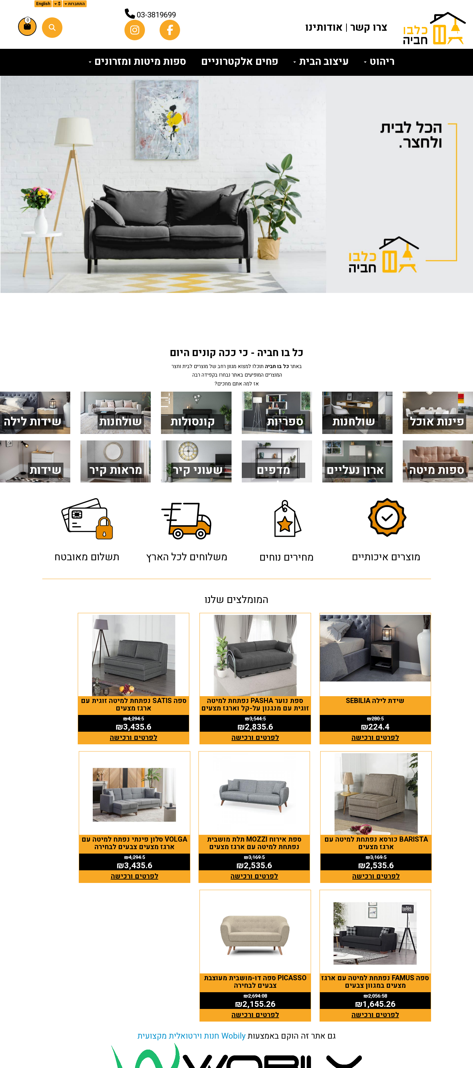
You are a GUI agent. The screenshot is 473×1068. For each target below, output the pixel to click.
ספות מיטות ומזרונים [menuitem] (137, 61)
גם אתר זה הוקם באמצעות (236, 865)
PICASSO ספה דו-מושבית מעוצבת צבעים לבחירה (87, 810)
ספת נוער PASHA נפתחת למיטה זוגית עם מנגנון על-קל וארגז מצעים (286, 691)
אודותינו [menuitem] (324, 28)
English (43, 4)
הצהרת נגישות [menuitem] (408, 1033)
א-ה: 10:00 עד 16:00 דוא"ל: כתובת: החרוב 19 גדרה (196, 985)
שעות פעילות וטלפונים (188, 934)
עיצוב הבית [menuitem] (321, 61)
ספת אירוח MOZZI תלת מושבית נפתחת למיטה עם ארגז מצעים (386, 814)
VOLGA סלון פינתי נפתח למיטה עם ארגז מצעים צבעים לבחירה (286, 814)
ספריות (285, 421)
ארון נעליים (355, 470)
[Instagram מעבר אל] (314, 961)
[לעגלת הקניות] (27, 26)
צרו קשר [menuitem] (368, 28)
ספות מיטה (436, 470)
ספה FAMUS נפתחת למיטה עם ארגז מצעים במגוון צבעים (187, 810)
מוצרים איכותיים (386, 557)
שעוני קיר (198, 470)
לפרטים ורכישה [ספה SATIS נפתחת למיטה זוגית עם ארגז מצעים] (186, 721)
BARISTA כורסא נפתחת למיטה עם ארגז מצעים (87, 688)
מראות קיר (115, 470)
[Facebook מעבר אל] (325, 961)
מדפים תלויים (273, 478)
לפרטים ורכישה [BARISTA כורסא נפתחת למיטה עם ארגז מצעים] (86, 721)
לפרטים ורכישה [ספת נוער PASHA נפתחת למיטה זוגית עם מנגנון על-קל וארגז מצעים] (286, 721)
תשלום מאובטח (86, 557)
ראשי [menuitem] (422, 958)
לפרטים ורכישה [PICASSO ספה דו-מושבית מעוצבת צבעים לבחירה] (86, 843)
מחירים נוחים (286, 557)
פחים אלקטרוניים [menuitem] (239, 61)
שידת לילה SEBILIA (386, 684)
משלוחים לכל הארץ (186, 557)
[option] (236, 184)
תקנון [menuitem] (422, 1022)
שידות (46, 470)
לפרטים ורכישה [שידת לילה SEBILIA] (386, 721)
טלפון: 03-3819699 (202, 973)
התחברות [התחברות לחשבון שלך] (74, 4)
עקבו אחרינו (308, 934)
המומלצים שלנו (236, 600)
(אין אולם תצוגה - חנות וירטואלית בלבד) (198, 1013)
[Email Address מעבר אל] (303, 961)
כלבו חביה (112, 934)
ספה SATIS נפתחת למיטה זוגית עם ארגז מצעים (186, 688)
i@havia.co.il (189, 986)
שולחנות (120, 421)
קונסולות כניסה (193, 429)
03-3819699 (156, 15)
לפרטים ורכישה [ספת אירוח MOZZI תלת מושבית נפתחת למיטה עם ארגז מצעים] (386, 843)
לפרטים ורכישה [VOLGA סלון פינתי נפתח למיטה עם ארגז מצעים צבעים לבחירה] (286, 843)
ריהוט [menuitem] (379, 61)
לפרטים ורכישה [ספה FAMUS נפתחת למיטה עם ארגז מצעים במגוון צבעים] (186, 843)
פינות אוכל (437, 421)
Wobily (233, 865)
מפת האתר (410, 934)
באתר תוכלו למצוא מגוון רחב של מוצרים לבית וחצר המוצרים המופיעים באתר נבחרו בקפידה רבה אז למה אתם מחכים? (237, 375)
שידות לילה (33, 421)
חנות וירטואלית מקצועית (178, 865)
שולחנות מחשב (353, 429)
